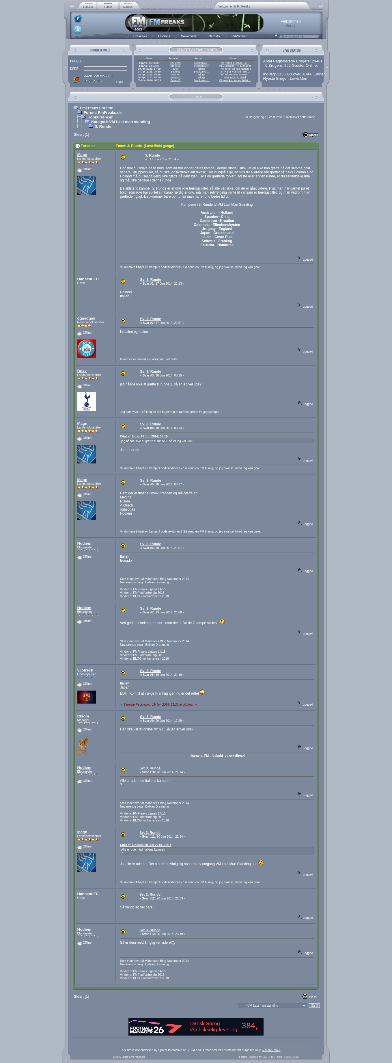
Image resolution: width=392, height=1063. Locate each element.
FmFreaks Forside (96, 108)
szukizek (175, 63)
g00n (175, 68)
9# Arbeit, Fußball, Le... (235, 63)
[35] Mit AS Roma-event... (235, 74)
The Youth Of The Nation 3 (235, 68)
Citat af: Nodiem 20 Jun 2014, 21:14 (145, 845)
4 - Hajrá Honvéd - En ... (235, 71)
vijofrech (85, 670)
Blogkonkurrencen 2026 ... (235, 80)
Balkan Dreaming (157, 582)
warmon (175, 74)
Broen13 (175, 65)
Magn (82, 155)
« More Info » (271, 1050)
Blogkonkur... (202, 63)
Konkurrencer (100, 117)
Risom (83, 716)
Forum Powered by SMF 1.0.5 (257, 1056)
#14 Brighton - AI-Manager (235, 65)
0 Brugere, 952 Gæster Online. (291, 65)
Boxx (82, 371)
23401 (317, 61)
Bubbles (175, 71)
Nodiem (84, 543)
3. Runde (103, 126)
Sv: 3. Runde (150, 280)
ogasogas (86, 318)
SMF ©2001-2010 (287, 1056)
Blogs (201, 68)
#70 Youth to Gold (235, 77)
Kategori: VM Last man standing (120, 122)
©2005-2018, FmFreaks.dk (129, 1056)
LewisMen (298, 78)
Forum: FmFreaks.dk (103, 112)
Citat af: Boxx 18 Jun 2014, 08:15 (144, 436)
